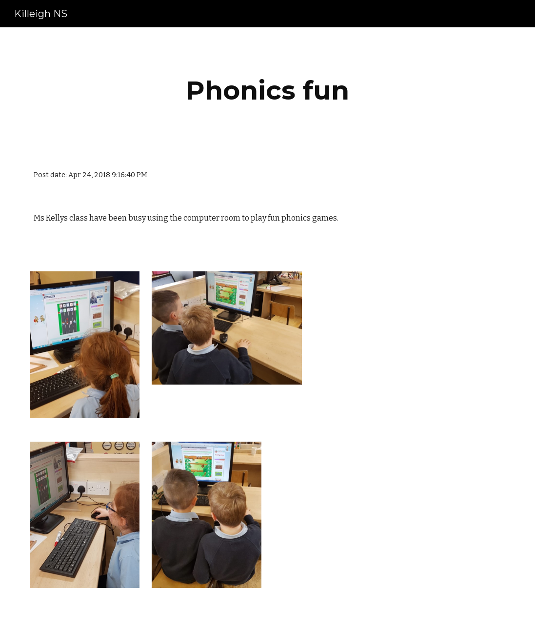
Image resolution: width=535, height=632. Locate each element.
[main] (267, 90)
